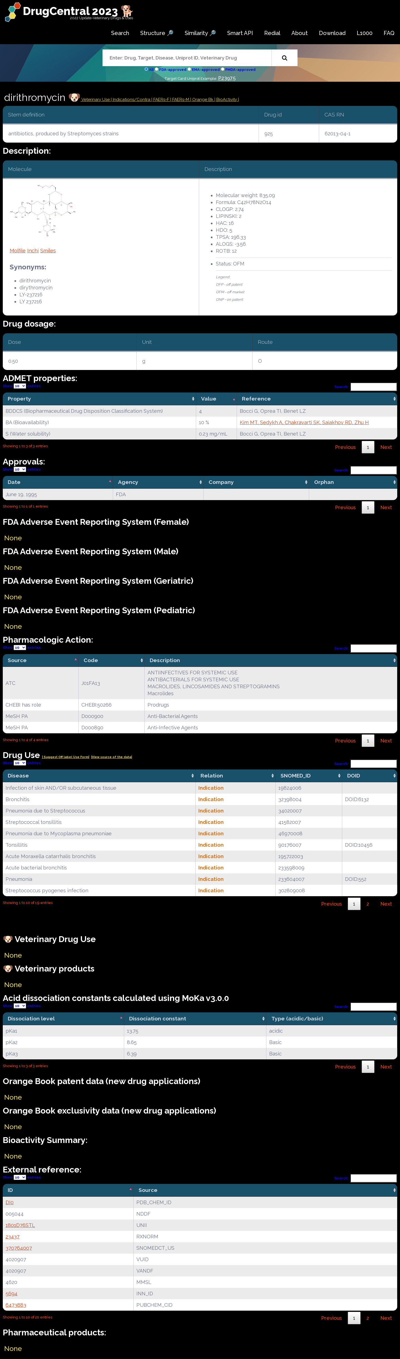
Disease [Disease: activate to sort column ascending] (18, 775)
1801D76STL (20, 1225)
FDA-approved (172, 70)
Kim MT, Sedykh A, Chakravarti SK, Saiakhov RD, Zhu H (304, 422)
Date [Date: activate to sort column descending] (14, 482)
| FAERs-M (180, 99)
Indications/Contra (132, 99)
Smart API (240, 33)
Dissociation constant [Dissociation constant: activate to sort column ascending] (157, 1018)
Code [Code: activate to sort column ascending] (91, 660)
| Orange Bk (202, 99)
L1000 (364, 33)
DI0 (10, 1202)
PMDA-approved (240, 70)
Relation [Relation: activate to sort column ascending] (212, 775)
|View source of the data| (111, 757)
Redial (272, 33)
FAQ (389, 33)
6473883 (16, 1305)
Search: (365, 386)
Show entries (22, 386)
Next (386, 447)
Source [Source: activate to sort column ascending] (148, 1190)
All (151, 70)
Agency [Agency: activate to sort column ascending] (128, 482)
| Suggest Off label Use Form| (65, 757)
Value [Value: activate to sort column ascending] (208, 399)
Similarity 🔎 (200, 33)
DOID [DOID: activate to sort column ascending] (353, 775)
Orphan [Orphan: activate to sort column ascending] (324, 482)
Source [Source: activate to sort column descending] (17, 660)
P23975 (227, 78)
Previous (345, 447)
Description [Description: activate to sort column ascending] (165, 660)
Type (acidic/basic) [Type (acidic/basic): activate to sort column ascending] (297, 1018)
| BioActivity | (226, 99)
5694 (12, 1293)
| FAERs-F (160, 99)
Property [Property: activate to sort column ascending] (19, 399)
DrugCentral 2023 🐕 (78, 11)
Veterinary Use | (97, 99)
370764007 (19, 1248)
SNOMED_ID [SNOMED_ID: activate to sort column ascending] (296, 775)
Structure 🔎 (157, 33)
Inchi (33, 251)
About (299, 33)
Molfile (18, 251)
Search (120, 33)
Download (332, 33)
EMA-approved (206, 70)
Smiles (48, 251)
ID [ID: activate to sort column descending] (10, 1190)
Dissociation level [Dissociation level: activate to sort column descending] (31, 1018)
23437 (12, 1236)
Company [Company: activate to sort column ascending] (221, 482)
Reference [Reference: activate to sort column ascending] (256, 399)
